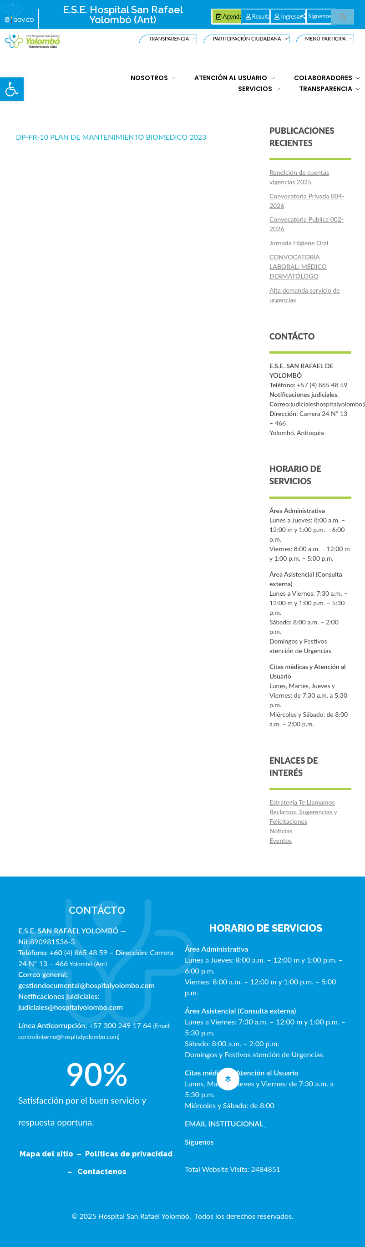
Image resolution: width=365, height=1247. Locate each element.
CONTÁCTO (97, 910)
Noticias (280, 831)
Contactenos (102, 1171)
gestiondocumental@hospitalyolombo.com (86, 985)
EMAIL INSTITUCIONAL (224, 1123)
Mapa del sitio (47, 1154)
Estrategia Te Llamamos (302, 802)
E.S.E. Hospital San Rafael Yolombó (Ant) (123, 14)
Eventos (280, 840)
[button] (12, 89)
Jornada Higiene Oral (298, 243)
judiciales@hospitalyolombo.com (70, 1007)
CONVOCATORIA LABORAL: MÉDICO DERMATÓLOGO (298, 266)
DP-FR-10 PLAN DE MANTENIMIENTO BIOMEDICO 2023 (111, 136)
